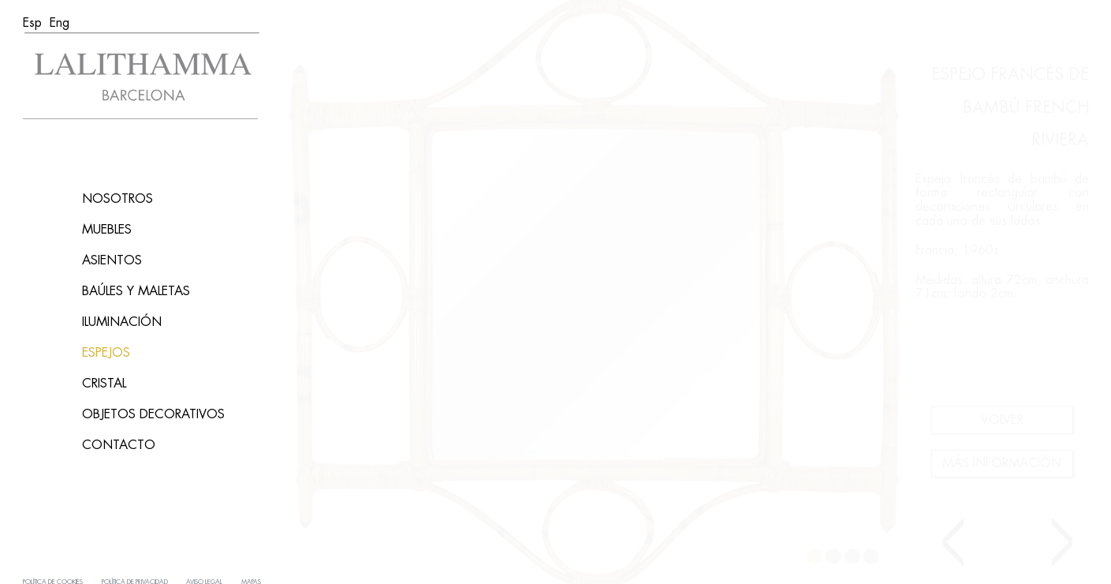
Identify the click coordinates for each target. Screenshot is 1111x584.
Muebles (107, 229)
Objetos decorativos (153, 414)
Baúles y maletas (136, 291)
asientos (112, 260)
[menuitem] (32, 23)
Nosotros (117, 199)
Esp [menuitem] (32, 23)
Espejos (106, 352)
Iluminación (122, 322)
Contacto (118, 445)
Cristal (104, 383)
